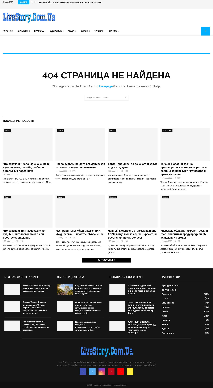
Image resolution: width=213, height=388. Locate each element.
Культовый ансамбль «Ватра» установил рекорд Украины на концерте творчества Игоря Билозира (142, 327)
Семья (84, 31)
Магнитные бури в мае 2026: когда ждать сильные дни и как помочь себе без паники (142, 289)
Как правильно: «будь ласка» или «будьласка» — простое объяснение (79, 232)
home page (106, 86)
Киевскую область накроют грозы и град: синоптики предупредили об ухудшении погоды (184, 234)
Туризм (98, 31)
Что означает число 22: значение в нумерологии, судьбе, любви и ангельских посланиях (26, 167)
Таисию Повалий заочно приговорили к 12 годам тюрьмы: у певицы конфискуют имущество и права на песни (183, 169)
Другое (113, 31)
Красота (39, 31)
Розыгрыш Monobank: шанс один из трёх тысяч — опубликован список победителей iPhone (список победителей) (88, 307)
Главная (8, 31)
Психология (168, 333)
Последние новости (18, 121)
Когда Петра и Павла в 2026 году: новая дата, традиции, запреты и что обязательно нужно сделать (89, 289)
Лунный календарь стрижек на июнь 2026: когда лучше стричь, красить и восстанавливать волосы (132, 234)
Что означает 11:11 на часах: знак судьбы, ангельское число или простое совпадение (24, 234)
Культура (22, 31)
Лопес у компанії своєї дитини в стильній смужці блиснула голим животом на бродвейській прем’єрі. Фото (141, 307)
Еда (166, 298)
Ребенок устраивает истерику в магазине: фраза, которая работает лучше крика (36, 288)
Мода (71, 31)
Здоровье (56, 31)
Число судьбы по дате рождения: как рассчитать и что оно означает (70, 2)
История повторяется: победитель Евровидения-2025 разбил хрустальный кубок (87, 326)
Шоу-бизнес (167, 130)
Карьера (166, 320)
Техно (165, 324)
